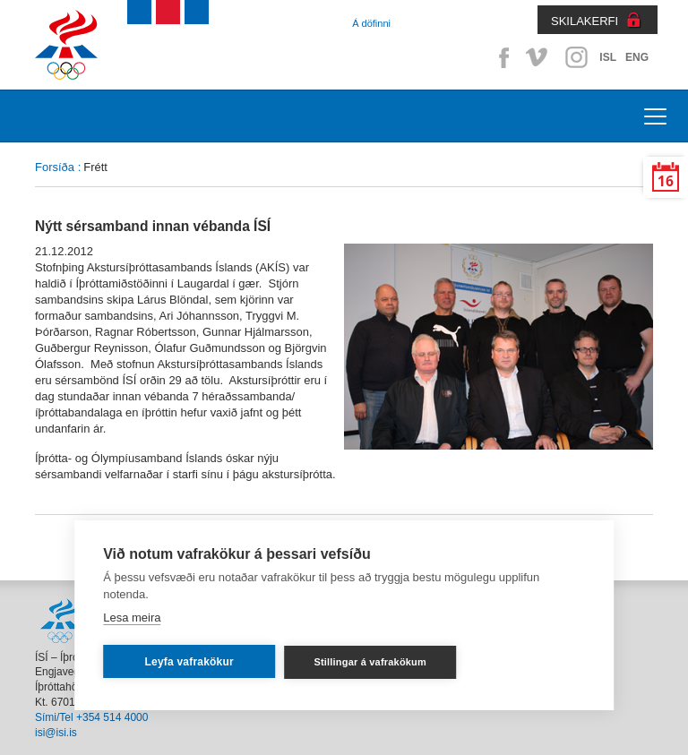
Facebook (500, 57)
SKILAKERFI (584, 21)
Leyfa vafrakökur (189, 662)
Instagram (576, 57)
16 (666, 181)
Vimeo (538, 57)
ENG (637, 57)
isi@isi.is (56, 732)
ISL (607, 57)
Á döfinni (371, 23)
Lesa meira (131, 617)
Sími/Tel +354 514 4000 (91, 717)
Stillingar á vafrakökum (370, 661)
